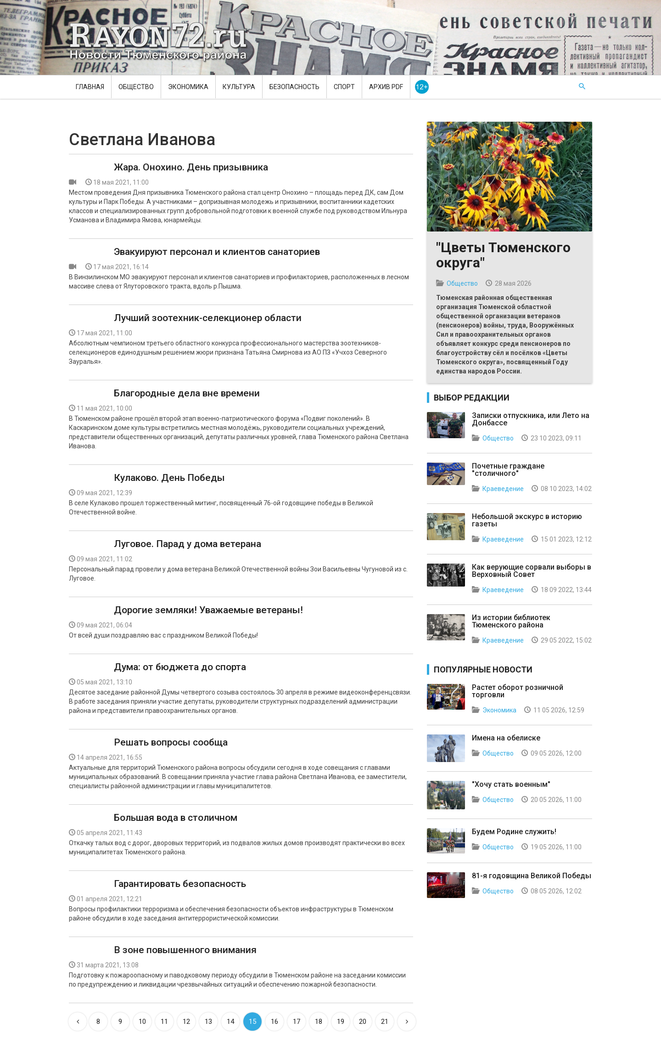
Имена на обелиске (506, 738)
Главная (90, 86)
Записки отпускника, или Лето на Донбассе (530, 419)
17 (296, 1021)
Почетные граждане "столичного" (508, 470)
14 (230, 1021)
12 (186, 1021)
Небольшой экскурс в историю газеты (527, 520)
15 (252, 1021)
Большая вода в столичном (175, 817)
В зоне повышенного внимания (185, 949)
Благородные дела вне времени (187, 393)
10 (142, 1021)
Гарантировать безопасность (180, 883)
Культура (239, 86)
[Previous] (77, 1021)
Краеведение (503, 488)
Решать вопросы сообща (171, 742)
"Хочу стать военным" (511, 784)
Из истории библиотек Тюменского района (511, 621)
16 (274, 1021)
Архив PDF (386, 86)
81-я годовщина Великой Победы (531, 875)
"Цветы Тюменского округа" (503, 255)
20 (362, 1021)
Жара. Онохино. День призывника (191, 167)
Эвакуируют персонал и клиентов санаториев (217, 251)
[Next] (407, 1021)
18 (318, 1021)
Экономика (188, 86)
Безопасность (294, 86)
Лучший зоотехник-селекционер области (208, 317)
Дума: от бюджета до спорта (180, 666)
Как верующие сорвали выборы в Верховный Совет (531, 571)
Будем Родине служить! (514, 831)
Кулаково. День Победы (169, 477)
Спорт (344, 86)
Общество (136, 86)
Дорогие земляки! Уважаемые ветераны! (208, 610)
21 (384, 1021)
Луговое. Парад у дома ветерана (187, 543)
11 (164, 1021)
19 (340, 1021)
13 (208, 1021)
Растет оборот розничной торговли (517, 691)
